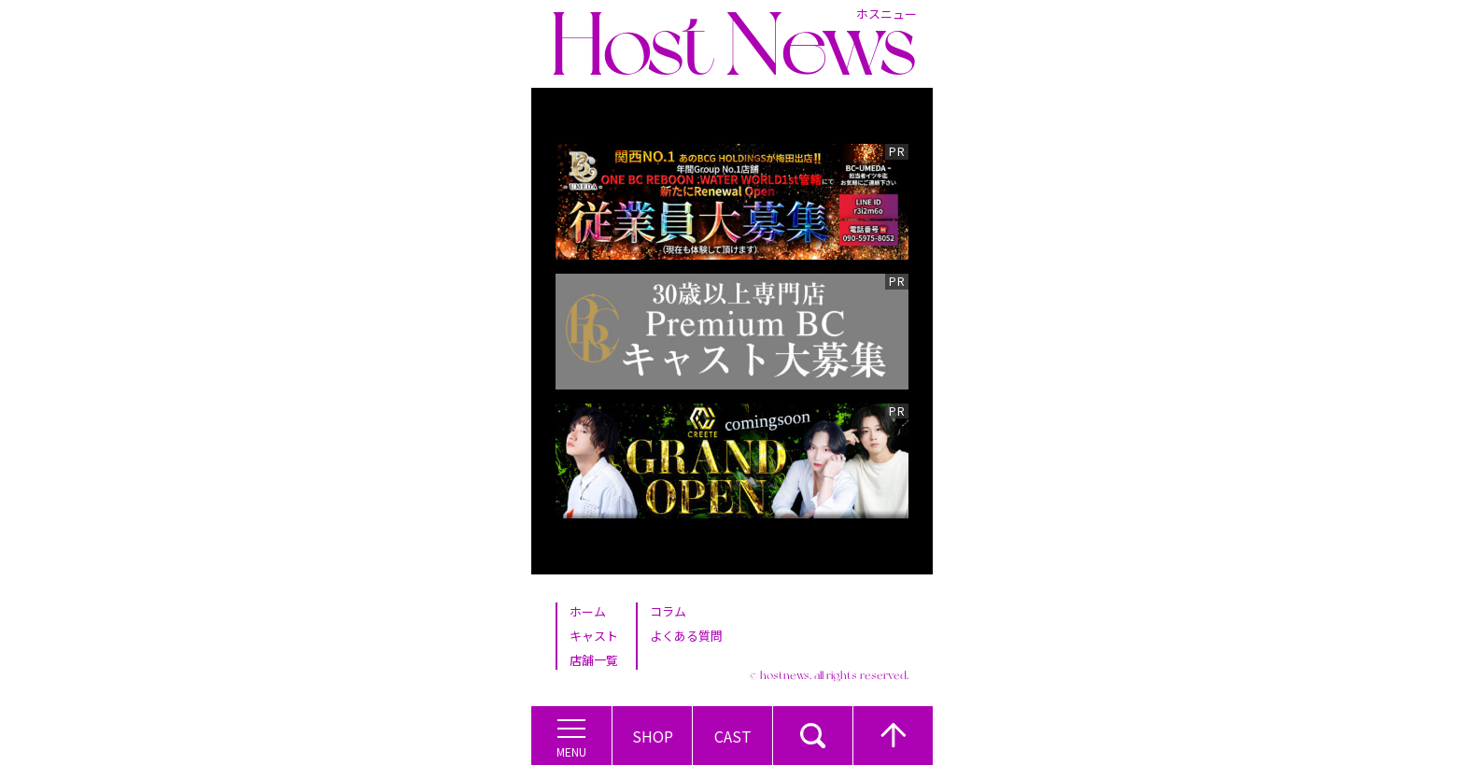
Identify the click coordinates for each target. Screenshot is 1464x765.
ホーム (588, 611)
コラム (668, 611)
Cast (733, 736)
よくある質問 (686, 636)
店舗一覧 (594, 660)
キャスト (594, 636)
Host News (733, 43)
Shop (652, 736)
